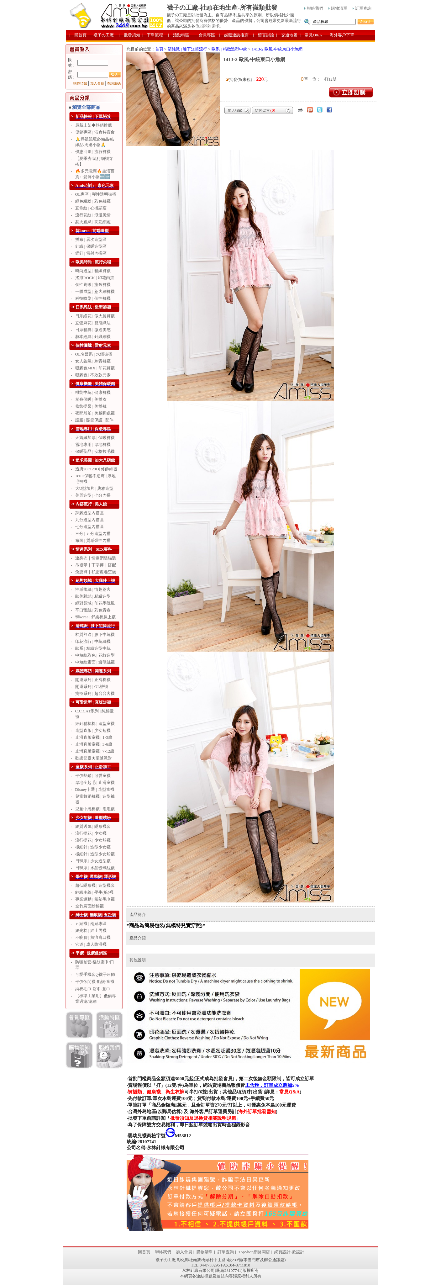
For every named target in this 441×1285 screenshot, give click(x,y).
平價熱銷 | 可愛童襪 (93, 775)
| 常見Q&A (311, 35)
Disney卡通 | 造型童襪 (94, 789)
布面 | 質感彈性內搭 (93, 540)
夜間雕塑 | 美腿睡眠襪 (95, 413)
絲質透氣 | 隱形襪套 (93, 826)
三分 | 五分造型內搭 (93, 533)
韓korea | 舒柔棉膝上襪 (95, 617)
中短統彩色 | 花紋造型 (95, 655)
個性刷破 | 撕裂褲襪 (93, 284)
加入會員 (97, 83)
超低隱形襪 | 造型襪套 (95, 885)
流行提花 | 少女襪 (91, 833)
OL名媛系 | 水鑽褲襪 (93, 354)
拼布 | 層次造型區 (91, 239)
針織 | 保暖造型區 (91, 246)
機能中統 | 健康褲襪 (93, 392)
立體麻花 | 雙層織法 (93, 322)
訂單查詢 (362, 8)
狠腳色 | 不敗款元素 (93, 375)
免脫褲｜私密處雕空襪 (95, 571)
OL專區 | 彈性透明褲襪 (95, 194)
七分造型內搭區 (89, 526)
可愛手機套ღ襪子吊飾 (95, 974)
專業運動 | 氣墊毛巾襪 (95, 899)
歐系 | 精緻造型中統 (93, 648)
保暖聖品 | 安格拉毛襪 (95, 451)
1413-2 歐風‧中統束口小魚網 (277, 49)
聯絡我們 (313, 8)
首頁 (159, 49)
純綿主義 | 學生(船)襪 (94, 892)
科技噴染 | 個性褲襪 (93, 298)
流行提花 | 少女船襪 (93, 840)
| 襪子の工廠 (101, 35)
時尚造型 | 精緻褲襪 (93, 270)
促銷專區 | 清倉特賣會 (95, 132)
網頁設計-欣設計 (289, 1252)
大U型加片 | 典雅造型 (94, 488)
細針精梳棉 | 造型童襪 (95, 723)
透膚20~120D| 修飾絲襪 (96, 469)
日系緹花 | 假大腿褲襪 (95, 316)
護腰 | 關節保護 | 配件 (94, 420)
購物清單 (337, 8)
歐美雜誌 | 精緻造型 (93, 596)
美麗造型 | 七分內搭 (93, 495)
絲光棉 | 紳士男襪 (91, 930)
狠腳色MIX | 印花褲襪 (95, 368)
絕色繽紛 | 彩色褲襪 (93, 201)
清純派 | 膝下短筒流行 (187, 49)
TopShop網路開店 (254, 1252)
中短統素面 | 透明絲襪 (95, 662)
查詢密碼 (114, 83)
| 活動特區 (178, 35)
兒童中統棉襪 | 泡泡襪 (95, 808)
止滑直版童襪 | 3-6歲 (93, 744)
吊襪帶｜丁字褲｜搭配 (95, 565)
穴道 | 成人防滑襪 (91, 944)
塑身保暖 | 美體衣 (91, 399)
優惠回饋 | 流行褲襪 (93, 151)
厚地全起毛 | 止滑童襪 (95, 782)
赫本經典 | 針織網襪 (93, 336)
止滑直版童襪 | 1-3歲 (93, 737)
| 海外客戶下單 (339, 35)
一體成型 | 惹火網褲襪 (95, 291)
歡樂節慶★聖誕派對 (93, 758)
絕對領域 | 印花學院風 (95, 603)
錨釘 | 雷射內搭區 (91, 253)
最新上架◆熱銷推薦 (93, 125)
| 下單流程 (152, 35)
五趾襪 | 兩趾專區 (91, 923)
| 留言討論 (263, 35)
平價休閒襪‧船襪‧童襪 (94, 981)
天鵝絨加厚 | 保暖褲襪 (95, 437)
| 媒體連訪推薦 (234, 35)
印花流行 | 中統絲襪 (93, 641)
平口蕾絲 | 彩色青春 (93, 610)
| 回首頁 (78, 35)
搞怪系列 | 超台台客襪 (95, 693)
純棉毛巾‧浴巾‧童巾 (92, 988)
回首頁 (144, 1252)
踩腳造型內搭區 (89, 512)
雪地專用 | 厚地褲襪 (93, 444)
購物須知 (80, 83)
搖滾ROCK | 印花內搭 (94, 277)
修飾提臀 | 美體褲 (91, 406)
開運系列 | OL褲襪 (91, 686)
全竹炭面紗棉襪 (89, 906)
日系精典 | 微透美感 (93, 329)
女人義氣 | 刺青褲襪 (93, 361)
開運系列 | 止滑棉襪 (93, 679)
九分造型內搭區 (89, 519)
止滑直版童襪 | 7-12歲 (94, 751)
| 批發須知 (129, 35)
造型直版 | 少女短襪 (93, 730)
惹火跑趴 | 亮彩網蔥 (93, 221)
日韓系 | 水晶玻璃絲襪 (95, 867)
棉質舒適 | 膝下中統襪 (95, 634)
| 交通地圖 (286, 35)
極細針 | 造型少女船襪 (95, 854)
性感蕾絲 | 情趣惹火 (93, 589)
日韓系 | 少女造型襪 (93, 861)
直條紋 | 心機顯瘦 (91, 208)
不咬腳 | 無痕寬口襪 (93, 937)
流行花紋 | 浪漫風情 (93, 215)
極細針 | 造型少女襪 (93, 847)
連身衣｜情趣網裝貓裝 (95, 558)
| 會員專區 (204, 35)
